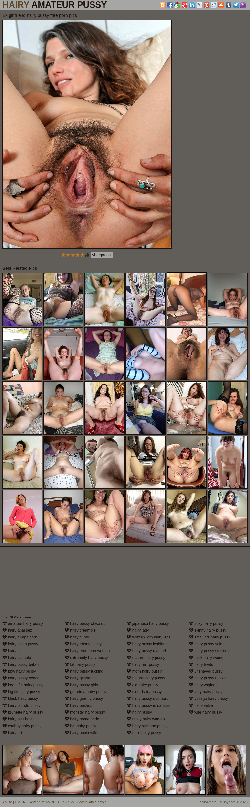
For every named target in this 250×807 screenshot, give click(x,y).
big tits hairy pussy (21, 692)
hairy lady (138, 630)
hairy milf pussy (143, 664)
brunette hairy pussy (22, 712)
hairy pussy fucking (84, 671)
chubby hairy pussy (21, 726)
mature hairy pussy (146, 658)
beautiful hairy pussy (22, 685)
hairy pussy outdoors (147, 699)
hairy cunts (77, 637)
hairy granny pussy (84, 699)
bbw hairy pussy (19, 671)
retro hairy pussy (144, 733)
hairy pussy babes (20, 664)
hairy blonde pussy (21, 705)
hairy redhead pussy (147, 726)
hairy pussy (139, 712)
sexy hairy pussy (206, 623)
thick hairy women (207, 658)
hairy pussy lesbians (147, 644)
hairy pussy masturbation (151, 651)
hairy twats (201, 664)
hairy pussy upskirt (208, 678)
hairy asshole (16, 658)
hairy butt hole (17, 719)
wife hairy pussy (205, 712)
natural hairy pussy (146, 678)
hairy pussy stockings (210, 651)
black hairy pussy (20, 699)
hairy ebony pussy (83, 644)
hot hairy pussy (80, 726)
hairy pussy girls (81, 685)
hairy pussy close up (85, 623)
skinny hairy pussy (207, 630)
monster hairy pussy (85, 712)
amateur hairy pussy (22, 623)
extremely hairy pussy (86, 658)
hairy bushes (78, 705)
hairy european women (87, 651)
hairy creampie (80, 630)
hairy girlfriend (80, 678)
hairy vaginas (203, 685)
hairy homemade (82, 719)
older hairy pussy (144, 692)
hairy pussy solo (205, 644)
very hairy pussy (206, 692)
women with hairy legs (149, 637)
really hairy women (146, 719)
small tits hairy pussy (209, 637)
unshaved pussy (206, 671)
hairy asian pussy (20, 644)
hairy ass (12, 651)
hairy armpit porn (19, 637)
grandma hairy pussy (85, 692)
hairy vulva (201, 705)
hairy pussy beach (20, 678)
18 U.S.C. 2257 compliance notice (81, 802)
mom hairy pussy (144, 671)
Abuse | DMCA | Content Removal (28, 802)
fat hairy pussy (80, 664)
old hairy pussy (142, 685)
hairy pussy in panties (148, 705)
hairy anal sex (17, 630)
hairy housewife (81, 733)
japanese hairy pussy (148, 623)
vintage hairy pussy (208, 699)
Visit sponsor (102, 255)
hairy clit (12, 733)
